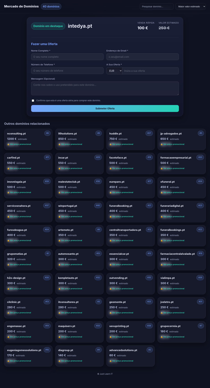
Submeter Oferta (105, 108)
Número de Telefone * (43, 64)
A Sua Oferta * (114, 64)
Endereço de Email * (117, 50)
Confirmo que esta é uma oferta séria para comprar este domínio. (68, 100)
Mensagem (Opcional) (43, 78)
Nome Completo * (40, 50)
